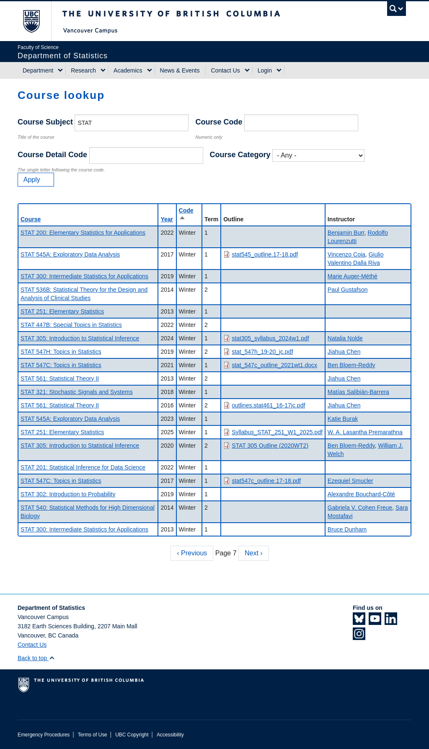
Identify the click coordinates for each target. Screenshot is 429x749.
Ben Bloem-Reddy (351, 365)
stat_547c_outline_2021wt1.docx (274, 365)
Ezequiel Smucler (350, 480)
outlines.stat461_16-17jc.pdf (268, 405)
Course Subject (45, 122)
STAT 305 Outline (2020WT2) (270, 445)
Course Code (218, 122)
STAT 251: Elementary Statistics (62, 311)
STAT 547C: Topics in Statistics (61, 365)
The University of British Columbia (37, 21)
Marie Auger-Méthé (352, 276)
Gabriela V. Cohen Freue (360, 507)
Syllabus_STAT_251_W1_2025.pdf (277, 432)
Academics (128, 70)
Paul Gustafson (348, 289)
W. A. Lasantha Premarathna (365, 432)
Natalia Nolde (345, 338)
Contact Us (225, 70)
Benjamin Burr (346, 232)
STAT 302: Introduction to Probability (68, 494)
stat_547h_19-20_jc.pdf (262, 351)
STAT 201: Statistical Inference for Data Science (83, 467)
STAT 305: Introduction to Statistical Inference (80, 338)
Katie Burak (343, 418)
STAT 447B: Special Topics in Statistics (71, 324)
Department (38, 70)
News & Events (180, 70)
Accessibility (170, 735)
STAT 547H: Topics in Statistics (61, 351)
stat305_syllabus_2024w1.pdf (270, 338)
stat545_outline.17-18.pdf (265, 254)
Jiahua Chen (344, 351)
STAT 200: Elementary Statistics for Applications (83, 232)
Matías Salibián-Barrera (358, 392)
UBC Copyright (131, 735)
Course (31, 219)
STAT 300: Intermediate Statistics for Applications (84, 276)
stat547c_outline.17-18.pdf (266, 480)
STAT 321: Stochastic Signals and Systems (77, 392)
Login (265, 70)
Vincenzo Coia (346, 254)
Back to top (36, 658)
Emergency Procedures (44, 735)
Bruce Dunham (347, 529)
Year (166, 219)
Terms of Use (92, 735)
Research (83, 70)
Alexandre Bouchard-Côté (361, 494)
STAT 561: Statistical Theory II (60, 378)
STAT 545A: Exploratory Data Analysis (70, 254)
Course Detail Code (52, 154)
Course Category (240, 154)
